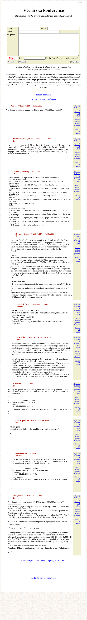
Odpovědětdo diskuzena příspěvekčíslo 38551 (77, 445)
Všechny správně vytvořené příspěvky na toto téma (43, 586)
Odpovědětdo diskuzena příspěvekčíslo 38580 (77, 324)
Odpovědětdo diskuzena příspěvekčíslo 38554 (77, 526)
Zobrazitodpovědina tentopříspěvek (77, 127)
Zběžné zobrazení (43, 99)
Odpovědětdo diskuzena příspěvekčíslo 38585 (77, 357)
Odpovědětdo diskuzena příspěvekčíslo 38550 (77, 181)
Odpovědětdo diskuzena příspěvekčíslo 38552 (77, 478)
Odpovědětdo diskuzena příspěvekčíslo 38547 (77, 115)
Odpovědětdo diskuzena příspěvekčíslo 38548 (77, 148)
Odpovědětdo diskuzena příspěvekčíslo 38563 (77, 253)
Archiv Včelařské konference (43, 104)
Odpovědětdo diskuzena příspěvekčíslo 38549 (77, 403)
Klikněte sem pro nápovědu (43, 604)
